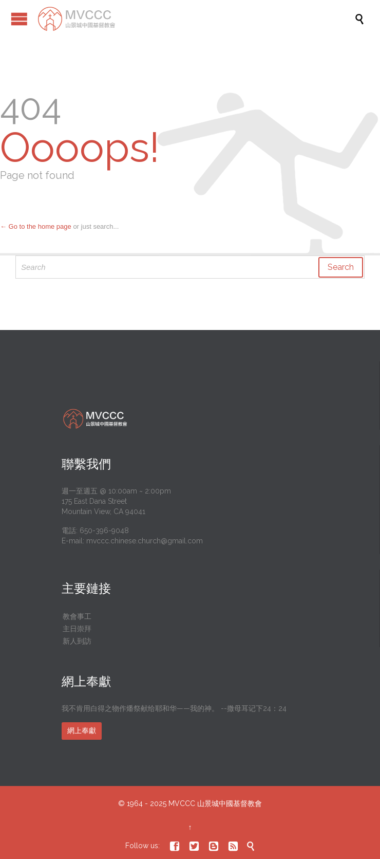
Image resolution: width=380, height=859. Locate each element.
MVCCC (181, 803)
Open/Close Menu (19, 19)
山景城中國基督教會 (229, 803)
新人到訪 (77, 641)
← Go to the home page (35, 226)
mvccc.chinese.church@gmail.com (144, 541)
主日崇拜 (77, 629)
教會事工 (77, 616)
